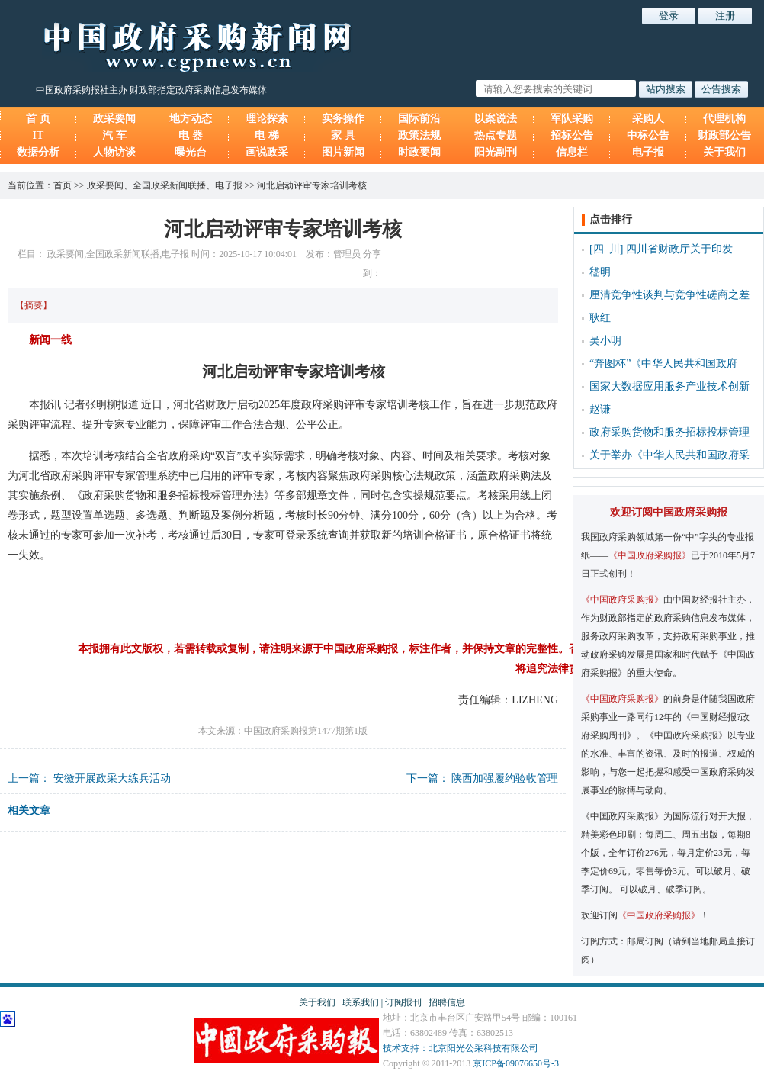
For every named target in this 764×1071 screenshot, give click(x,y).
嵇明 (600, 272)
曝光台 (191, 152)
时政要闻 (419, 152)
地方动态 (190, 118)
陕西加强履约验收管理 (504, 778)
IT (38, 135)
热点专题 (495, 135)
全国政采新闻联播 (169, 185)
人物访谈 (114, 152)
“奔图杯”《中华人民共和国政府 (663, 363)
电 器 (190, 135)
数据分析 (38, 152)
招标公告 (572, 135)
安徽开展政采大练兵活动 (112, 778)
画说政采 (267, 152)
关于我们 (724, 152)
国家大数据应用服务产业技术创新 (669, 386)
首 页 (38, 118)
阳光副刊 (495, 152)
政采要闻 (114, 118)
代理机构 (724, 118)
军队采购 (572, 118)
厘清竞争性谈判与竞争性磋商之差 (669, 295)
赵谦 (600, 409)
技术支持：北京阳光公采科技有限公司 (460, 1048)
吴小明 (605, 340)
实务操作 (343, 118)
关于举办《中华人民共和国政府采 (669, 455)
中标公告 (648, 135)
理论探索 (267, 118)
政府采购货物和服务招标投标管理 (669, 432)
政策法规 (419, 135)
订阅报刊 (403, 1002)
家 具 (343, 135)
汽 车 (114, 135)
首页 (62, 185)
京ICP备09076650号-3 (516, 1063)
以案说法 (495, 118)
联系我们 (360, 1002)
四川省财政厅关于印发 (679, 249)
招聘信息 (447, 1002)
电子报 (648, 152)
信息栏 (572, 152)
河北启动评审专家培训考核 (312, 185)
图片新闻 (343, 152)
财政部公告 (724, 135)
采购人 (648, 118)
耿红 (600, 317)
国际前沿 (419, 118)
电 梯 (267, 135)
